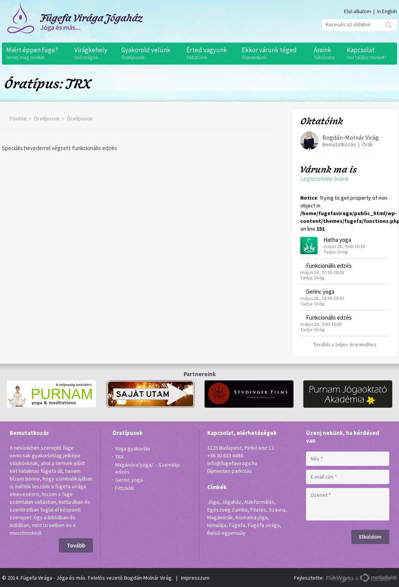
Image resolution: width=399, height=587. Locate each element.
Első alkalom (357, 11)
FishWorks (340, 578)
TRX (119, 456)
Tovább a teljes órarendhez (345, 344)
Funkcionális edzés (329, 265)
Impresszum (195, 577)
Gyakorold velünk (149, 53)
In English (387, 11)
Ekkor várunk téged (273, 53)
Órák (367, 144)
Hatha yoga (337, 239)
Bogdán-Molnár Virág (350, 137)
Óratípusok (47, 118)
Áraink (326, 53)
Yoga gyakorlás (132, 448)
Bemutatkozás (339, 144)
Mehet (388, 25)
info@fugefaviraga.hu (232, 463)
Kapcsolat (370, 53)
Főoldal (18, 118)
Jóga (213, 501)
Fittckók (124, 487)
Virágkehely (93, 53)
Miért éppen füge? (36, 53)
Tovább (76, 545)
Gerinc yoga (320, 291)
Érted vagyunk (210, 53)
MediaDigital (378, 578)
